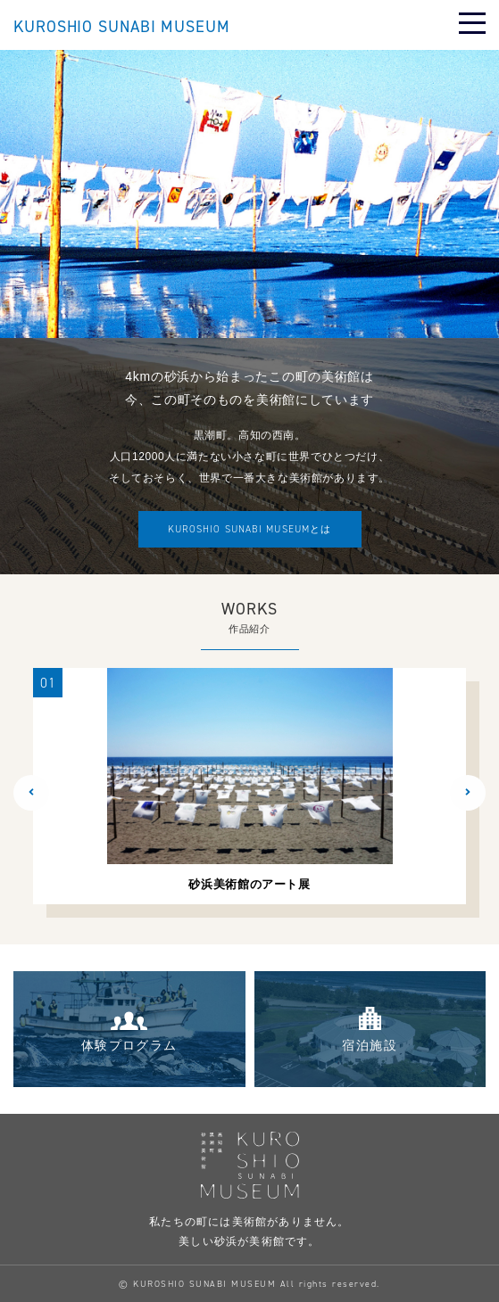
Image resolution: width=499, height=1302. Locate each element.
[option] (249, 786)
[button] (31, 793)
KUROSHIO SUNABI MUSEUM (121, 27)
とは (249, 529)
